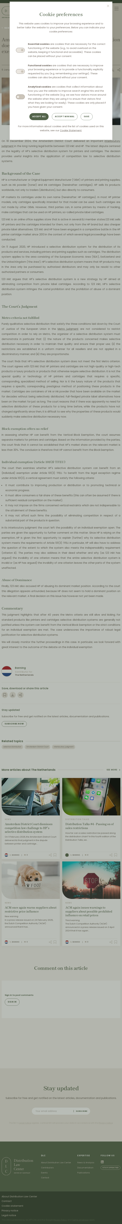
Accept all (39, 116)
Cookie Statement (71, 130)
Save (87, 116)
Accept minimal (65, 116)
